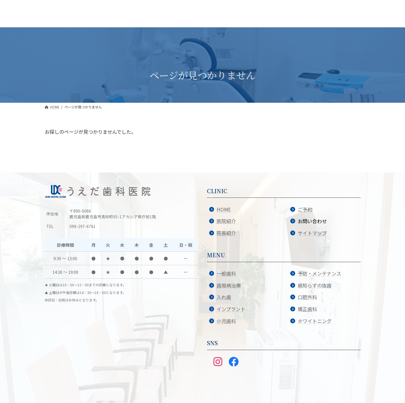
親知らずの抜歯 (315, 285)
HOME (224, 209)
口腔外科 (307, 297)
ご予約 (305, 209)
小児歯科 (226, 320)
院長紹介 (226, 233)
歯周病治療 (229, 285)
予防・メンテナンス (319, 273)
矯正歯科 (307, 308)
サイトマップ (312, 233)
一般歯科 (226, 273)
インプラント (231, 308)
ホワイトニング (315, 320)
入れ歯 (224, 297)
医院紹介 (226, 221)
